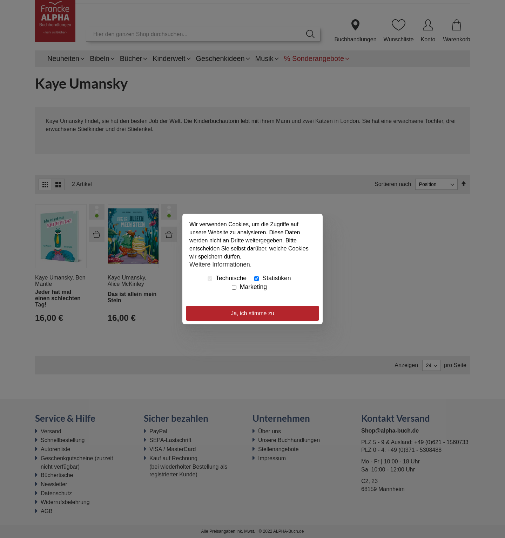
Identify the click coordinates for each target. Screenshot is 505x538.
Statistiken (272, 278)
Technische (227, 278)
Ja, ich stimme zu (252, 313)
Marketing (249, 286)
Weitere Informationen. (220, 264)
